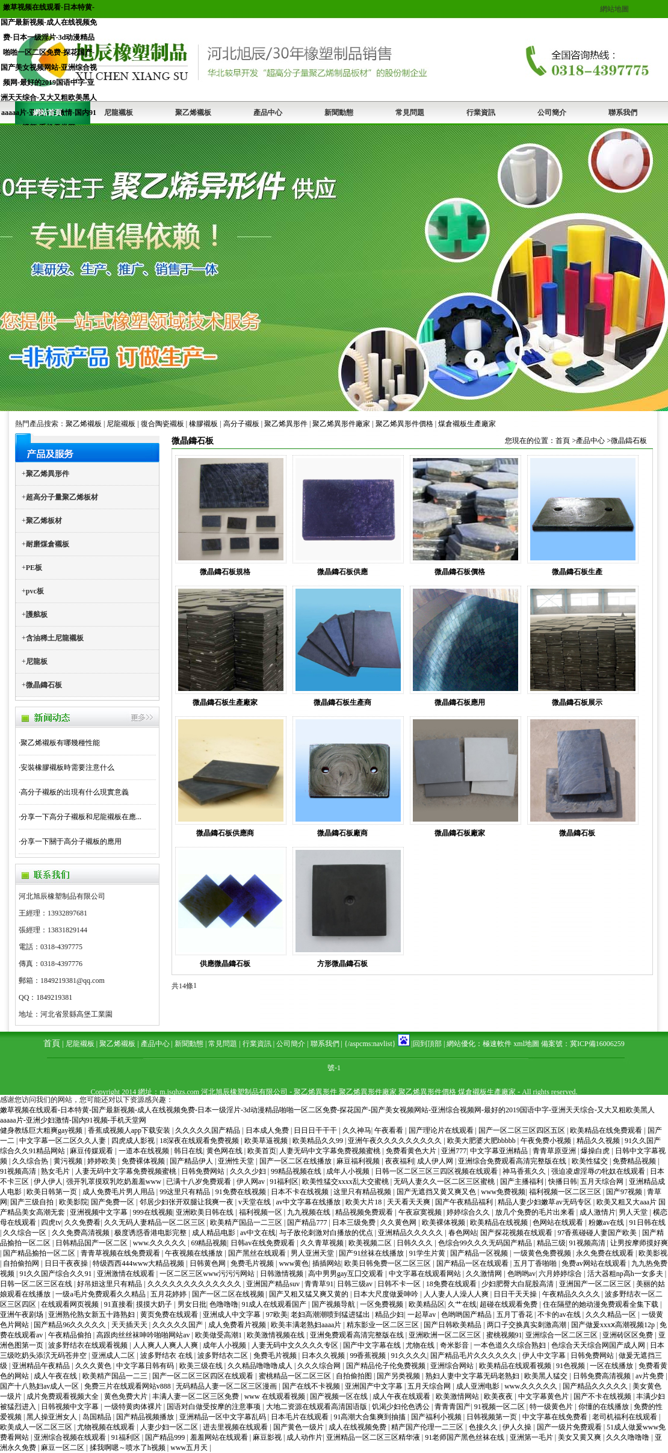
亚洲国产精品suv (274, 1284)
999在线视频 (153, 1212)
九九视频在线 (309, 1212)
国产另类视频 (399, 1376)
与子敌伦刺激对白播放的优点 (327, 1232)
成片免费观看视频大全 (63, 1396)
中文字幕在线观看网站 (426, 1273)
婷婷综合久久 (469, 1212)
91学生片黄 (428, 1253)
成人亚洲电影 (478, 1386)
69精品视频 (209, 1243)
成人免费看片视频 (238, 1325)
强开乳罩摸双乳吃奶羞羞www (114, 1181)
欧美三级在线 (201, 1366)
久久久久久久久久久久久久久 (195, 1284)
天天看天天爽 (409, 1202)
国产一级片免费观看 (570, 1427)
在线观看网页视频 (71, 1304)
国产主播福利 (522, 1181)
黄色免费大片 (126, 1396)
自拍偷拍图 (355, 1376)
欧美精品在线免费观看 (607, 1130)
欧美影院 (73, 1202)
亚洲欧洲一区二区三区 (446, 1335)
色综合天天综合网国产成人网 (599, 1345)
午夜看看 (389, 1130)
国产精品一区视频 (480, 1253)
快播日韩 (562, 1181)
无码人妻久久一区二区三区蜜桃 (445, 1181)
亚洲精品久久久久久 (411, 1232)
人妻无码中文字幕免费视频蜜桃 (330, 1151)
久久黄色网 (399, 1222)
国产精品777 (308, 1222)
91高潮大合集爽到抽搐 (370, 1417)
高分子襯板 (241, 424)
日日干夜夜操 (67, 1263)
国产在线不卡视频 (312, 1386)
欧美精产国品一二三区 (247, 1222)
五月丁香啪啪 (535, 1263)
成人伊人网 (436, 1161)
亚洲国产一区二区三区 (596, 1284)
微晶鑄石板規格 (225, 572)
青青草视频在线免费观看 (121, 1253)
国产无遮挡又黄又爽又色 (437, 1192)
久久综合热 (31, 1161)
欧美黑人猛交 (546, 1376)
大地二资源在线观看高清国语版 (317, 1406)
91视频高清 (19, 1171)
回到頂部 (427, 1043)
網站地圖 (614, 9)
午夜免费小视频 (547, 1140)
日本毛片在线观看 (300, 1417)
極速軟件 (497, 1043)
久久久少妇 (249, 1171)
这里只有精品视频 (363, 1192)
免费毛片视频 (253, 1263)
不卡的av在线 (559, 1314)
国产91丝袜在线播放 (372, 1253)
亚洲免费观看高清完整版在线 (358, 1335)
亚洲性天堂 (237, 1161)
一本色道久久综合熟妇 (511, 1345)
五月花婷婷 (169, 1294)
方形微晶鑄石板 (342, 963)
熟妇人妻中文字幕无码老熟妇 (473, 1376)
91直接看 (118, 1304)
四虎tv (51, 1222)
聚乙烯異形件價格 (404, 424)
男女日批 (192, 1304)
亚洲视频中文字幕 (99, 1212)
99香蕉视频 (369, 1355)
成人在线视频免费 (358, 1427)
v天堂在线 (255, 1202)
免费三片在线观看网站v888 (128, 1386)
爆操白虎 (596, 1151)
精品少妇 (389, 1314)
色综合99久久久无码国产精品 (486, 1243)
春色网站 (462, 1232)
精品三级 (551, 1243)
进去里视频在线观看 (236, 1427)
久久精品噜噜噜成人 (260, 1366)
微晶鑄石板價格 (460, 572)
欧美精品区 (427, 1304)
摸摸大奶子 (155, 1304)
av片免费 (651, 1376)
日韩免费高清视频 (602, 1376)
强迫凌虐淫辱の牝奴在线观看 (599, 1171)
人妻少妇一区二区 (170, 1427)
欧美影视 (653, 1253)
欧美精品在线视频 (500, 1222)
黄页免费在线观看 (170, 1314)
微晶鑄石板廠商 (342, 833)
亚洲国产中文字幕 (374, 1386)
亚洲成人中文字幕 (232, 1314)
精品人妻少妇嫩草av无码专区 (545, 1202)
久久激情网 (485, 1273)
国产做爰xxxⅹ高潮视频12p (614, 1325)
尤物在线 (421, 1345)
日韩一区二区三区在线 (37, 1284)
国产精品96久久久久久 (71, 1325)
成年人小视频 (348, 1171)
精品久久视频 (599, 1140)
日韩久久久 (416, 1243)
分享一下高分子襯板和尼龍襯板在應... (80, 817)
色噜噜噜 (223, 1304)
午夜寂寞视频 (421, 1212)
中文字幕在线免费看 (555, 1417)
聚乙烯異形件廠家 (341, 424)
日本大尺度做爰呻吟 (386, 1294)
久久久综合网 (319, 1366)
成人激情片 (598, 1212)
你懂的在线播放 (604, 1406)
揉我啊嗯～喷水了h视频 (128, 1447)
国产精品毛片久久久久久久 (474, 1355)
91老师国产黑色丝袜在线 (465, 1437)
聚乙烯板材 (44, 520)
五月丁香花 (515, 1314)
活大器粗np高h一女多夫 (626, 1273)
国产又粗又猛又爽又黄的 (309, 1294)
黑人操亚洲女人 (52, 1417)
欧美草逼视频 (266, 1140)
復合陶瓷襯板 (162, 424)
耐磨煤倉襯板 (47, 544)
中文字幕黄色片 (544, 1396)
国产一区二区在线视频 (229, 1294)
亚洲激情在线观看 (126, 1273)
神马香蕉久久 (525, 1171)
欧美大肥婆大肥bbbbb (482, 1140)
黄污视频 (69, 1161)
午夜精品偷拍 (70, 1335)
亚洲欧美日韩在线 (205, 1212)
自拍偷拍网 (22, 1263)
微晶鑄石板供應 (342, 572)
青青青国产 (453, 1406)
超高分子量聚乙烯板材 (62, 497)
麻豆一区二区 (63, 1447)
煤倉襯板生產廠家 (467, 424)
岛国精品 (97, 1417)
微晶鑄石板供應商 (225, 833)
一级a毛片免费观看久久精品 (101, 1294)
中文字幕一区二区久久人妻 (63, 1140)
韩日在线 (188, 1151)
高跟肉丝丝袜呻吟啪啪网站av (143, 1335)
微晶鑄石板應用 (460, 702)
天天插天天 (130, 1325)
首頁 (562, 440)
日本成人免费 (268, 1130)
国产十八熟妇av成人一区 (40, 1386)
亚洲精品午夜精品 (42, 1366)
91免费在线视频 (241, 1192)
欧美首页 (261, 1151)
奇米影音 (455, 1345)
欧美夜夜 (499, 1396)
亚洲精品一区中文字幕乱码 (223, 1417)
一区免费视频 (382, 1304)
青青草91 (319, 1284)
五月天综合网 (602, 1181)
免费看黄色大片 (412, 1151)
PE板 (34, 567)
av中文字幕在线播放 (309, 1202)
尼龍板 (37, 661)
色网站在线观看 (559, 1222)
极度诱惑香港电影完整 (151, 1232)
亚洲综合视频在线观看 (71, 1437)
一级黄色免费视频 (543, 1253)
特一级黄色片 (552, 1406)
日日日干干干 (316, 1130)
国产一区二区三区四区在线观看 (203, 1376)
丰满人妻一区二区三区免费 (196, 1396)
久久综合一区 (25, 1232)
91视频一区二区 (500, 1406)
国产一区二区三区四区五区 (522, 1130)
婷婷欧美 (102, 1161)
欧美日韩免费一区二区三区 (388, 1263)
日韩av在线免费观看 (263, 1243)
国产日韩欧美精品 (453, 1325)
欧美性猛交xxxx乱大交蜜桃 (346, 1181)
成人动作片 (304, 1437)
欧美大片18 (364, 1202)
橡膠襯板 (203, 424)
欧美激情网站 (458, 1396)
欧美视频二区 (371, 1243)
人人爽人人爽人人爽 (166, 1345)
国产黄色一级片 (299, 1427)
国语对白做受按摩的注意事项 (214, 1406)
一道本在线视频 (145, 1151)
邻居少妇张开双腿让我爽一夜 (187, 1202)
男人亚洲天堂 (313, 1253)
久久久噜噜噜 (628, 1437)
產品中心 (267, 112)
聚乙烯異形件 (286, 424)
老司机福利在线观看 (625, 1417)
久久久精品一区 (612, 1314)
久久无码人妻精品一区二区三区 (155, 1222)
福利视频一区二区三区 (566, 1192)
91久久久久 (409, 1355)
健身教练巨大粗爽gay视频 (42, 1130)
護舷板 (37, 614)
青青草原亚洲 (555, 1151)
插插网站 (326, 1263)
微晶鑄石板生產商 (342, 702)
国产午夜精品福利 (465, 1202)
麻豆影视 (268, 1437)
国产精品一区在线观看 (473, 1263)
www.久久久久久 (160, 1243)
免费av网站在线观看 (594, 1263)
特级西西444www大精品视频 (139, 1263)
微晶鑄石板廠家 (460, 833)
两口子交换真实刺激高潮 (527, 1325)
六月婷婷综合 (561, 1273)
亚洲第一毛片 (532, 1437)
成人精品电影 (214, 1232)
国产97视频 (625, 1192)
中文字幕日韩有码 (146, 1366)
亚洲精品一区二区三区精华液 (374, 1437)
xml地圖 (526, 1043)
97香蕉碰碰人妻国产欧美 (598, 1232)
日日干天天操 (516, 1294)
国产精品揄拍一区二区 (40, 1253)
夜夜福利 (399, 1161)
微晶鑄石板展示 (577, 702)
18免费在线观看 (452, 1284)
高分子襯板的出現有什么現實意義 (74, 792)
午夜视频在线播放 (194, 1253)
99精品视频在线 (297, 1171)
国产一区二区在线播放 (296, 1161)
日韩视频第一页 (492, 1417)
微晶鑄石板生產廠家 (225, 702)
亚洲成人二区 (114, 1355)
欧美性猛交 (591, 1161)
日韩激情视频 (282, 1273)
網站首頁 (47, 112)
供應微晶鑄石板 (225, 963)
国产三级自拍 (32, 1202)
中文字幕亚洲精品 (500, 1151)
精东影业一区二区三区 (384, 1325)
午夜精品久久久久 (572, 1294)
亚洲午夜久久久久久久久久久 (396, 1140)
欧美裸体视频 (444, 1222)
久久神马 (356, 1130)
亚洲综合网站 (452, 1366)
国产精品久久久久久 (596, 1386)
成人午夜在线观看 (402, 1396)
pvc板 (35, 591)
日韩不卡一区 (399, 1284)
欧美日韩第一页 (52, 1192)
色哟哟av (521, 1273)
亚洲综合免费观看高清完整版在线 (513, 1161)
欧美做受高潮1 (219, 1335)
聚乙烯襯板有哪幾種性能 (60, 743)
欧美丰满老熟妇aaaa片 (307, 1325)
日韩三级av (355, 1284)
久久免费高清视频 (81, 1232)
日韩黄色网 (208, 1263)
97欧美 (277, 1314)
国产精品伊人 (192, 1161)
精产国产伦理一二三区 (428, 1427)
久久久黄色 (94, 1366)
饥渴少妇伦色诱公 (401, 1406)
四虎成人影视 (133, 1140)
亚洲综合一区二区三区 (562, 1335)
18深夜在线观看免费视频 (200, 1140)
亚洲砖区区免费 (628, 1335)
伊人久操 (518, 1427)
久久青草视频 (322, 1243)
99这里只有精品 (185, 1192)
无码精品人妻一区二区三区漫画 (227, 1386)
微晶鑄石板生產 (577, 572)
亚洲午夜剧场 (22, 1314)
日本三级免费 (354, 1222)
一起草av (422, 1314)
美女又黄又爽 (580, 1437)
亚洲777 (453, 1151)
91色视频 (571, 1366)
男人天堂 (634, 1212)
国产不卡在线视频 (603, 1396)
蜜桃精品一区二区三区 (296, 1376)
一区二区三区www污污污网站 (207, 1273)
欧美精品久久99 (318, 1140)
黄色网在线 (225, 1151)
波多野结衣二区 (223, 1355)
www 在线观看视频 (275, 1396)
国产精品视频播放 (146, 1417)
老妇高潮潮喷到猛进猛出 (331, 1314)
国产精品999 (166, 1437)
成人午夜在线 (56, 1376)
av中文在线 (258, 1232)
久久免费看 (82, 1222)
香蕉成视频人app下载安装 (130, 1130)
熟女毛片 (56, 1171)
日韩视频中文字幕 (71, 1406)
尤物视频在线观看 (107, 1427)
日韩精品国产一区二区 (92, 1243)
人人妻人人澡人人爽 (457, 1294)
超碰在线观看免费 (509, 1304)
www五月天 (189, 1447)
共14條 (182, 986)
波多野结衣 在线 (167, 1355)
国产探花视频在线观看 (517, 1232)
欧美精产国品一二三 (115, 1376)
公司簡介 (551, 112)
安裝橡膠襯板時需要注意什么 (67, 767)
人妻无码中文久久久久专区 (296, 1345)
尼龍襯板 (118, 112)
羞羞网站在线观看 (220, 1437)
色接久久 (484, 1427)
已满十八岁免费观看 (199, 1181)
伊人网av (252, 1181)
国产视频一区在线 (340, 1396)
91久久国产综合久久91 (56, 1273)
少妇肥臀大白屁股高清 (518, 1284)
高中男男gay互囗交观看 (346, 1273)
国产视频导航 (334, 1304)
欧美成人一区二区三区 (37, 1427)
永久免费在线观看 (606, 1253)
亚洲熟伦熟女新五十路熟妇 (92, 1314)
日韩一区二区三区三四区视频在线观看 (437, 1171)
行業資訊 (480, 112)
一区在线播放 (612, 1366)
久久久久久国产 (178, 1325)
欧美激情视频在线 (276, 1335)
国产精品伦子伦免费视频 (386, 1366)
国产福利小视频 (437, 1417)
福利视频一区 (261, 1212)
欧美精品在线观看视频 (516, 1366)
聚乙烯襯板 (193, 112)
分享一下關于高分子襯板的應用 (71, 841)
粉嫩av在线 (607, 1222)
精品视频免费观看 (365, 1212)
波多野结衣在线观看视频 (88, 1345)
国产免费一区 (113, 1202)
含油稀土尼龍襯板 (55, 638)
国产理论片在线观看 (442, 1130)
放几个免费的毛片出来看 (536, 1212)
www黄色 (294, 1263)
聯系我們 (622, 112)
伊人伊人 (48, 1181)
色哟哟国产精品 (467, 1314)
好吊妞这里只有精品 (110, 1284)
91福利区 (284, 1181)
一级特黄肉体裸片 (134, 1406)
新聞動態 (338, 112)
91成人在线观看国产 (274, 1304)
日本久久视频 (324, 1355)
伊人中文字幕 (544, 1355)
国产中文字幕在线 (373, 1345)
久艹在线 (462, 1304)
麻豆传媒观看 (92, 1151)
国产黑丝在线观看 (258, 1253)
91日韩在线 (647, 1222)
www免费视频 (503, 1192)
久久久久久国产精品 (208, 1130)
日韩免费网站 (203, 1171)
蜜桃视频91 (504, 1335)
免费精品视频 (635, 1161)
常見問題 (409, 112)
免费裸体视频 (144, 1161)
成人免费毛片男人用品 (119, 1192)
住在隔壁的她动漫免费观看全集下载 (601, 1304)
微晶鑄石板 (44, 685)
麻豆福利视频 (359, 1161)
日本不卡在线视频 (300, 1192)
